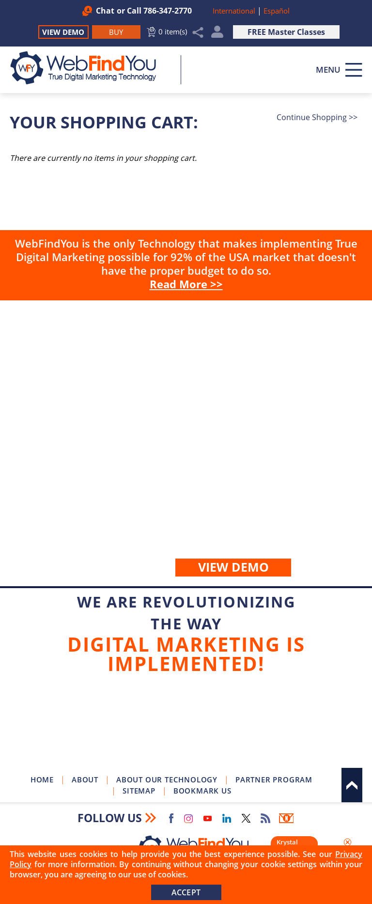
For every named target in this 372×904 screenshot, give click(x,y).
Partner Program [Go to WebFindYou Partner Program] (273, 779)
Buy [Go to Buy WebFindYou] (186, 443)
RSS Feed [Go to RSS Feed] (265, 818)
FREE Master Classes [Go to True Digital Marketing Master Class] (286, 32)
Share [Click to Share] (198, 32)
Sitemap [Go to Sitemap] (139, 790)
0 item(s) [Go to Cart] (172, 31)
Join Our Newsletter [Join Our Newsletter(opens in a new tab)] (186, 725)
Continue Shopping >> (317, 117)
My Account (217, 34)
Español (277, 11)
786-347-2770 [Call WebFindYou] (167, 10)
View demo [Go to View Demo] (233, 567)
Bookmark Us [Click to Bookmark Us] (202, 790)
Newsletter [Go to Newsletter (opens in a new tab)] (286, 818)
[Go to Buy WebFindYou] (116, 32)
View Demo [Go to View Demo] (63, 32)
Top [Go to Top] (351, 785)
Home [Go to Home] (42, 779)
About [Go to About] (85, 779)
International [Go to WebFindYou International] (235, 11)
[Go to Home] (88, 67)
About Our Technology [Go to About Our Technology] (166, 779)
